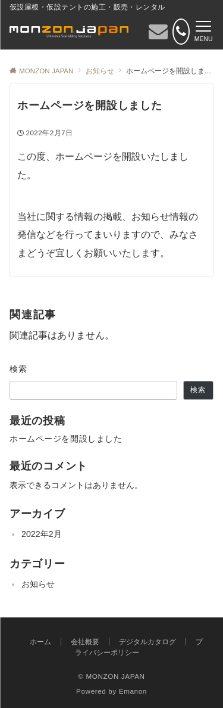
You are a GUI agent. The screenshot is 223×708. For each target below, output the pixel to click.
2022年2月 (41, 534)
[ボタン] (158, 35)
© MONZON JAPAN (111, 676)
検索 (19, 369)
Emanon (133, 691)
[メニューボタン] (203, 31)
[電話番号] (181, 31)
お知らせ (38, 584)
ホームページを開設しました (66, 438)
